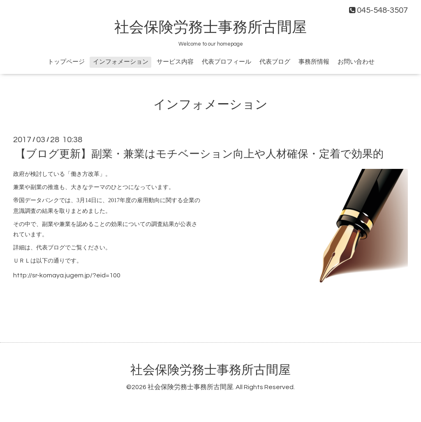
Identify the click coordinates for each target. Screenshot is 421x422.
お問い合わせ (356, 62)
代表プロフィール (226, 62)
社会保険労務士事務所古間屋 (210, 27)
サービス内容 (175, 62)
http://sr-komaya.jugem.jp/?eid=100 (66, 275)
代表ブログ (274, 62)
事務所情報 (313, 62)
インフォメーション (120, 62)
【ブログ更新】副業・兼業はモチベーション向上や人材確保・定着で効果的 (199, 154)
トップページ (66, 62)
